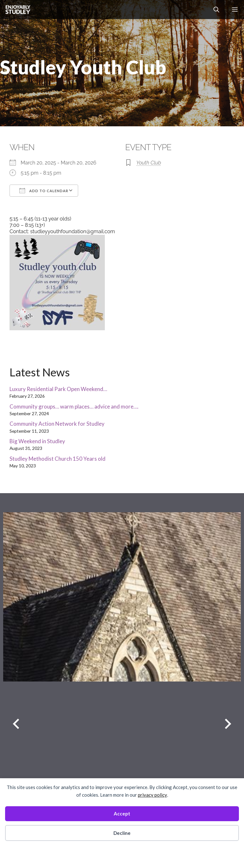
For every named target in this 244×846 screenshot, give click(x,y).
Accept (122, 813)
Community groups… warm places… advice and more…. (74, 406)
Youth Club (148, 163)
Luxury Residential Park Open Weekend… (58, 389)
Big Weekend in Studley (37, 441)
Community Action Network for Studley (57, 423)
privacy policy (152, 795)
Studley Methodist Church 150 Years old (57, 458)
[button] (216, 9)
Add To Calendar (43, 190)
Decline (122, 833)
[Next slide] (228, 723)
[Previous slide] (16, 723)
